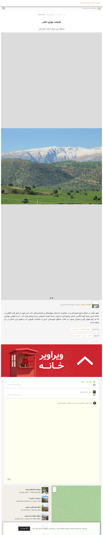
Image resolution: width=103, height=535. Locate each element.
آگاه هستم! (24, 528)
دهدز (89, 335)
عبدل (90, 392)
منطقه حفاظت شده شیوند (33, 516)
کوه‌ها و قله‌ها (41, 15)
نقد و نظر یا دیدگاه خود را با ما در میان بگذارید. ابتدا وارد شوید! (52, 441)
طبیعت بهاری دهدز (51, 22)
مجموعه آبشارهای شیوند (33, 489)
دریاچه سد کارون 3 (35, 498)
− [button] (54, 491)
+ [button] (54, 488)
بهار (84, 335)
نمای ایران (59, 15)
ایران (64, 15)
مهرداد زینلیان (86, 304)
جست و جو (3, 8)
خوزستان (75, 329)
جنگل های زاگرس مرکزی (33, 507)
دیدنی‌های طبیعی (51, 15)
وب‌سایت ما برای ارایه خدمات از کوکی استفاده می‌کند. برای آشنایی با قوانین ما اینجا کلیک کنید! (59, 529)
